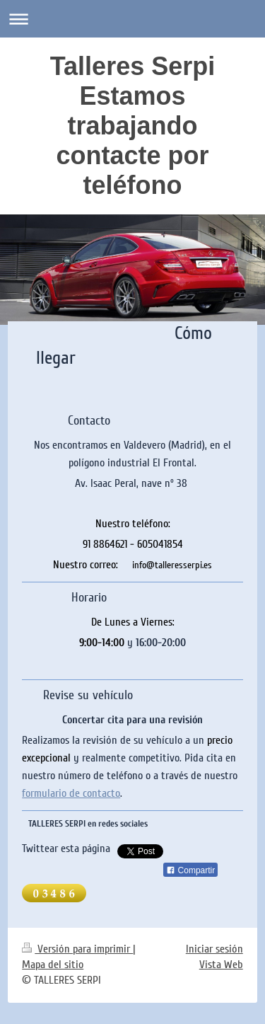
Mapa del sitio (52, 964)
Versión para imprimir (77, 949)
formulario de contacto (71, 793)
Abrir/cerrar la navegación (132, 19)
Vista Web (221, 964)
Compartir (190, 870)
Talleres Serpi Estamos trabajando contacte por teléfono (132, 126)
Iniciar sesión (214, 949)
